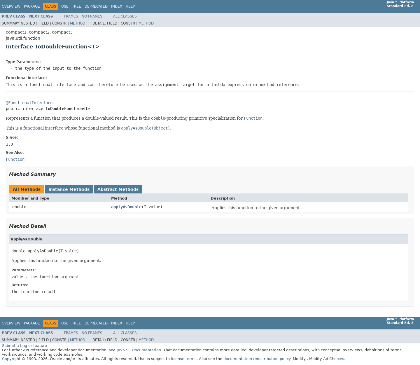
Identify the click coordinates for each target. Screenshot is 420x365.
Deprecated (96, 6)
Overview (11, 6)
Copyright (11, 359)
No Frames (92, 16)
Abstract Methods (118, 189)
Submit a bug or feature (24, 345)
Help (130, 6)
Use (65, 6)
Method (77, 23)
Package (32, 6)
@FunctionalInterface (29, 102)
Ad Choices (333, 359)
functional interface (43, 128)
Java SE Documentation (139, 350)
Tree (76, 6)
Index (116, 6)
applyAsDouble (126, 207)
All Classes (125, 16)
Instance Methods (69, 189)
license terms (184, 359)
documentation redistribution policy (256, 359)
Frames (71, 16)
